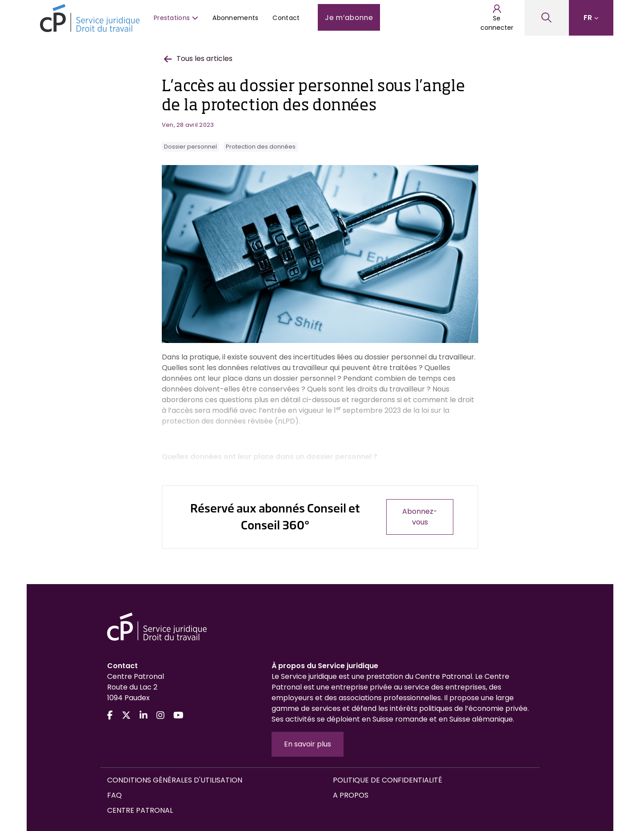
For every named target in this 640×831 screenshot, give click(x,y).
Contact (286, 17)
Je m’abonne (349, 17)
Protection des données (261, 146)
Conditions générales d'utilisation (174, 780)
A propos (350, 795)
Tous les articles (198, 58)
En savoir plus (307, 744)
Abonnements (235, 17)
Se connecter (496, 18)
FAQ (114, 795)
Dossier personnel (190, 146)
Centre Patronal (140, 810)
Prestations (176, 17)
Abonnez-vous (419, 516)
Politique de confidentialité (387, 780)
